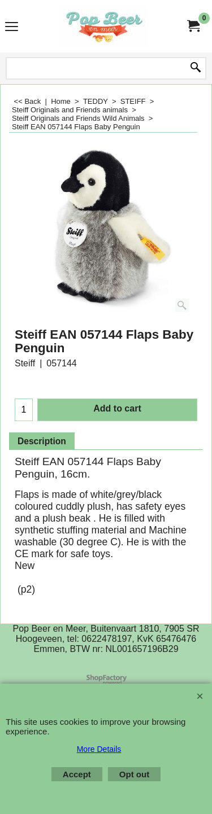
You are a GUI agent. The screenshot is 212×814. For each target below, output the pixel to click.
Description (42, 441)
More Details (99, 749)
